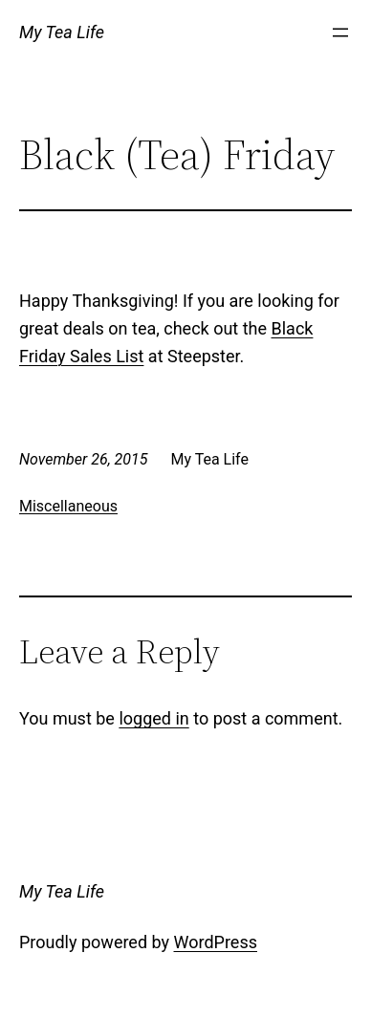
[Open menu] (340, 32)
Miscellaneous (68, 506)
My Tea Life (61, 32)
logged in (153, 718)
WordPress (215, 942)
